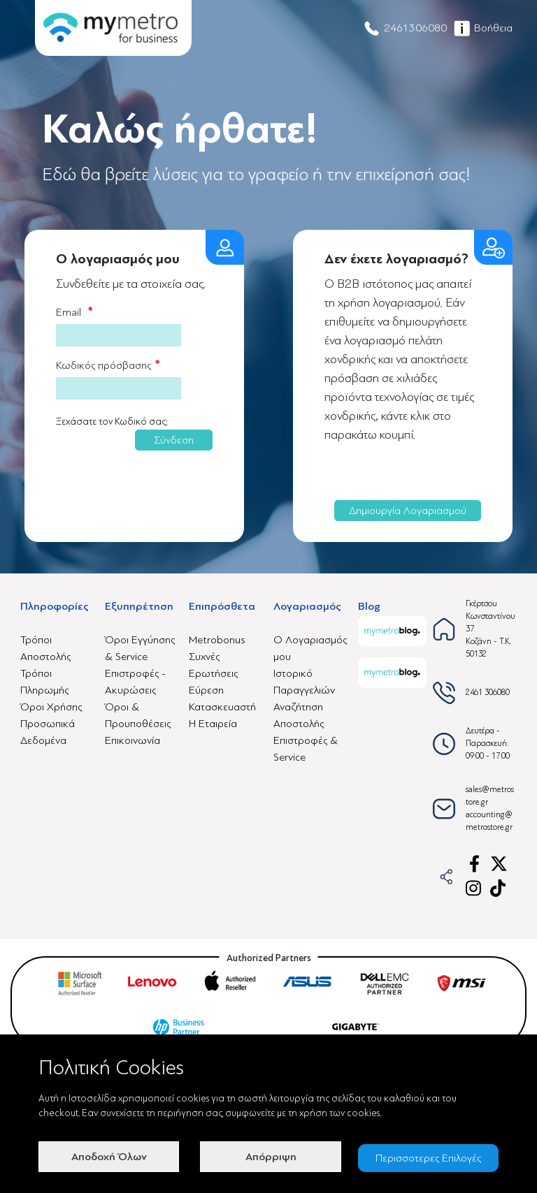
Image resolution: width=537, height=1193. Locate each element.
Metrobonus (217, 640)
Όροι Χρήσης (51, 707)
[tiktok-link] (499, 888)
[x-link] (499, 863)
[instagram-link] (474, 888)
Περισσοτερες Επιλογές (429, 1158)
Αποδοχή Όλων (108, 1158)
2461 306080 (488, 692)
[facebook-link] (474, 863)
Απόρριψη (268, 1158)
